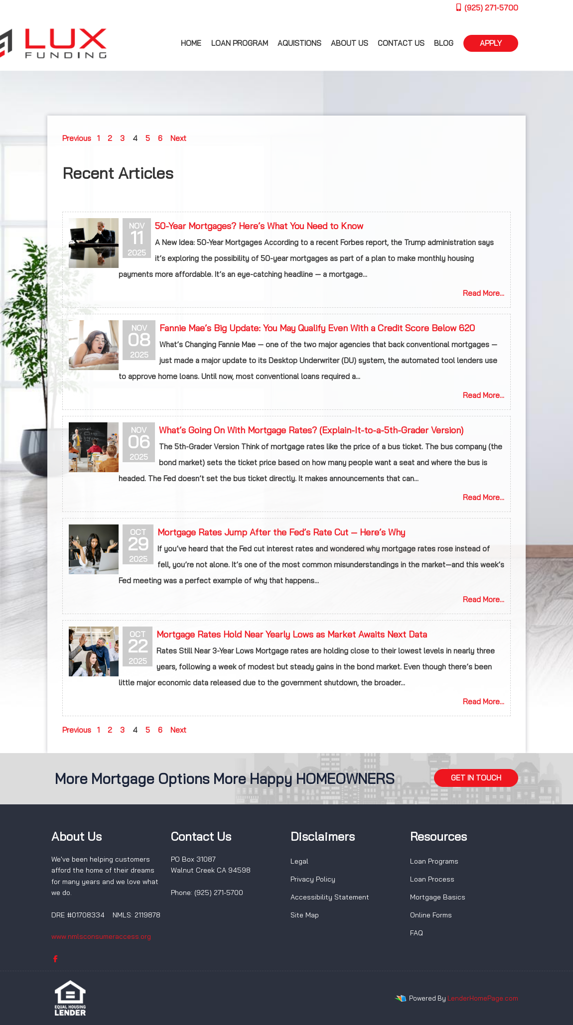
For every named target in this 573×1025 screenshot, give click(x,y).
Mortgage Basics (437, 897)
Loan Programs (434, 861)
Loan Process (432, 879)
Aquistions (299, 43)
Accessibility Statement (329, 897)
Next (178, 138)
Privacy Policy (312, 879)
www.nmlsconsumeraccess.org (101, 936)
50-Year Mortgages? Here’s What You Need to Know (259, 226)
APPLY (491, 43)
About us (349, 43)
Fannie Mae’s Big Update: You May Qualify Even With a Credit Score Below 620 (317, 328)
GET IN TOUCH (476, 777)
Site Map (304, 914)
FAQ (416, 932)
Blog (443, 43)
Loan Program (239, 43)
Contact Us (401, 43)
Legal (299, 861)
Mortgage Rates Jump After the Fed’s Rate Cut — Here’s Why (281, 532)
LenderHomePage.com (482, 998)
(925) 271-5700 (486, 7)
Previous (76, 138)
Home (191, 43)
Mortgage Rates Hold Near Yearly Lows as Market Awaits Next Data (291, 634)
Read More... (483, 293)
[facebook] (55, 958)
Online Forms (431, 914)
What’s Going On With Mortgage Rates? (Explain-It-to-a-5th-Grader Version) (311, 430)
